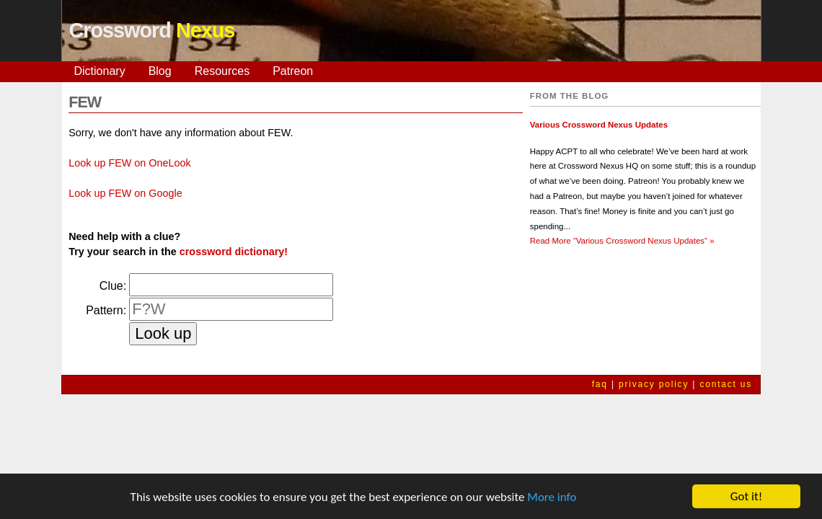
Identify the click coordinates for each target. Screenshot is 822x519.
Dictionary (99, 71)
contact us (725, 384)
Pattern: (106, 310)
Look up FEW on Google (125, 193)
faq (600, 384)
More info (551, 497)
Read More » (622, 240)
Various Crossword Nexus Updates (599, 124)
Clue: (113, 286)
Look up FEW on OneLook (129, 163)
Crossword (152, 30)
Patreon (293, 71)
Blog (160, 71)
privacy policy (654, 384)
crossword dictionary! (234, 251)
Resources (222, 71)
